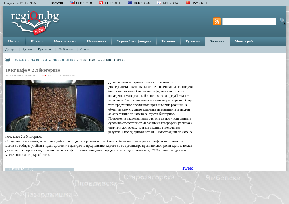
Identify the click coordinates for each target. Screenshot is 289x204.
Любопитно (66, 49)
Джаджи (10, 49)
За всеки (217, 41)
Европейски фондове (134, 41)
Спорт (84, 49)
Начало (14, 41)
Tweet (187, 168)
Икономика (96, 41)
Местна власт (65, 41)
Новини (37, 41)
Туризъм (193, 41)
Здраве (27, 49)
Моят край (244, 41)
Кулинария (45, 49)
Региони (168, 41)
